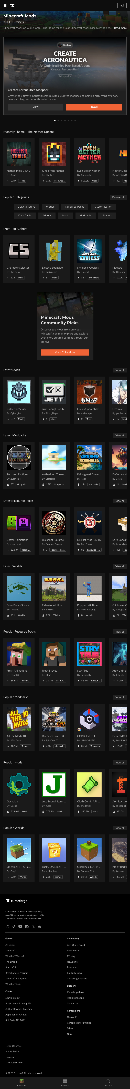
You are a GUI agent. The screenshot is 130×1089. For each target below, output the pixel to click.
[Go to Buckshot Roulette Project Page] (54, 531)
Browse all (118, 197)
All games (10, 945)
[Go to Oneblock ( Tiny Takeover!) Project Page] (19, 858)
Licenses (9, 1057)
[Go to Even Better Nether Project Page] (89, 162)
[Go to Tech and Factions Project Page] (19, 465)
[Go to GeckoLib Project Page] (19, 792)
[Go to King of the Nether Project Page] (54, 162)
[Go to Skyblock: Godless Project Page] (89, 259)
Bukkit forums (74, 973)
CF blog (71, 956)
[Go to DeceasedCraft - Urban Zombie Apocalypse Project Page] (54, 727)
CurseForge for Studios (79, 1023)
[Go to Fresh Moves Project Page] (54, 662)
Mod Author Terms (14, 1063)
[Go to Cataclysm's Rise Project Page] (19, 400)
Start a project (12, 998)
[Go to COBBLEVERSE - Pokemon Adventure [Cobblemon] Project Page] (89, 727)
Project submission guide (18, 1003)
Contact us (72, 1003)
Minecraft (10, 951)
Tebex (70, 1028)
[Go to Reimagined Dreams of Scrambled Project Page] (89, 465)
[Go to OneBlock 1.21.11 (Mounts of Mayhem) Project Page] (89, 858)
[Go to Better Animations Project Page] (19, 531)
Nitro (69, 1034)
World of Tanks (13, 984)
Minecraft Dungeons (16, 978)
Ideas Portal (73, 951)
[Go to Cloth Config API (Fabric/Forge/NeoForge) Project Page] (89, 792)
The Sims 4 (11, 962)
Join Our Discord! (76, 945)
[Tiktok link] (14, 926)
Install (94, 106)
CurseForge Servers (77, 978)
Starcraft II (11, 967)
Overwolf (72, 1017)
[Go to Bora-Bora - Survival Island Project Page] (19, 596)
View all (120, 370)
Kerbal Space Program (16, 973)
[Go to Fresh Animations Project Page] (19, 662)
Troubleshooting (75, 998)
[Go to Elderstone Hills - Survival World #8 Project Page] (54, 596)
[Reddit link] (40, 926)
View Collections (65, 352)
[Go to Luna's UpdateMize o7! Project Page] (89, 400)
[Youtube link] (20, 926)
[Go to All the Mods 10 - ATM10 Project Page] (19, 727)
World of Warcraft (15, 956)
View (35, 106)
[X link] (33, 926)
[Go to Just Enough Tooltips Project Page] (54, 400)
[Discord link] (27, 926)
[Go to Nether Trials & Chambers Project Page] (19, 162)
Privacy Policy (12, 1052)
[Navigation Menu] (5, 5)
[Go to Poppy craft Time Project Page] (89, 596)
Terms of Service (13, 1046)
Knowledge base (75, 992)
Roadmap (72, 967)
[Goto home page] (12, 5)
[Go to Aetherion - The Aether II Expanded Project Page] (54, 465)
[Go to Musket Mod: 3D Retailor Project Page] (89, 531)
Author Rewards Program (18, 1009)
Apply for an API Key (16, 1015)
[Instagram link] (7, 926)
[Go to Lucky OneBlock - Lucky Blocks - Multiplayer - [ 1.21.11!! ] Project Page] (54, 858)
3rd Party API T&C (15, 1020)
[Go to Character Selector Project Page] (19, 259)
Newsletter (72, 962)
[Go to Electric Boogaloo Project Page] (54, 259)
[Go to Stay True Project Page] (89, 662)
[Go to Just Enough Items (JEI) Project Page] (54, 792)
